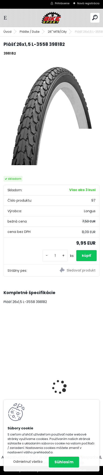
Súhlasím (63, 462)
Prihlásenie (62, 3)
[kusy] (55, 255)
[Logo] (51, 18)
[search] (94, 17)
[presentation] (6, 379)
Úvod (7, 31)
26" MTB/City (57, 31)
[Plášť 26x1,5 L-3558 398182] (51, 112)
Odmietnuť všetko (27, 461)
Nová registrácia (88, 3)
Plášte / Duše (30, 31)
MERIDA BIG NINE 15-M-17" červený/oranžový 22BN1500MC (46, 386)
